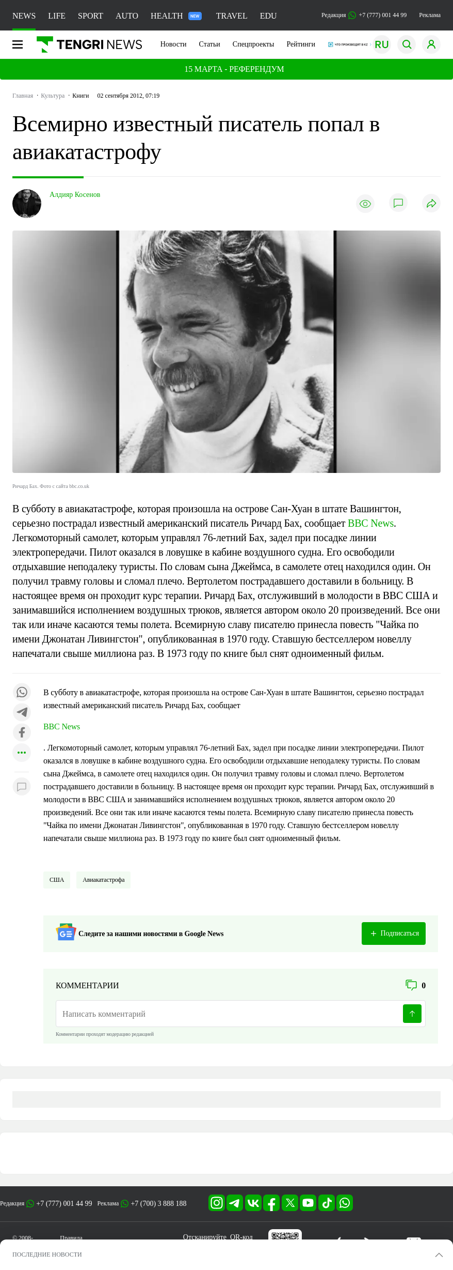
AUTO (127, 15)
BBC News (371, 523)
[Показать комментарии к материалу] (21, 787)
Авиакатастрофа (103, 879)
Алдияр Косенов (75, 194)
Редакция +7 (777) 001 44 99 (364, 15)
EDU (268, 15)
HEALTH (176, 15)
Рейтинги (300, 44)
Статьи (209, 44)
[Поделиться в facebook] (21, 733)
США (57, 879)
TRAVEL (232, 15)
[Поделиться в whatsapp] (21, 693)
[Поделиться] (431, 204)
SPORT (90, 15)
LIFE (57, 15)
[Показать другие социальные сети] (21, 753)
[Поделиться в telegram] (21, 713)
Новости (173, 44)
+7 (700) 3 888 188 (158, 1203)
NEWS (24, 15)
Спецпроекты (253, 44)
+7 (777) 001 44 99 (64, 1203)
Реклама (430, 15)
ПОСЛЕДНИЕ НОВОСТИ (47, 1254)
